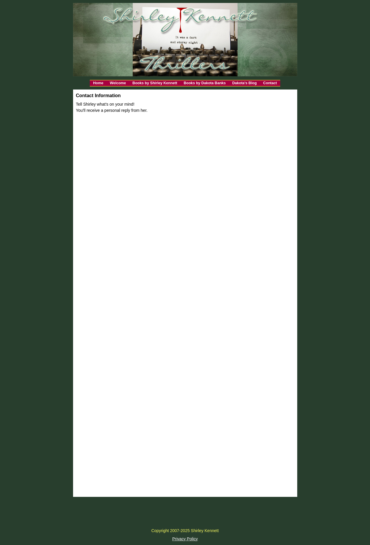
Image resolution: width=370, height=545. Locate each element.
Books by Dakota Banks (205, 83)
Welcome (118, 83)
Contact (270, 83)
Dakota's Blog (244, 83)
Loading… (185, 297)
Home (98, 83)
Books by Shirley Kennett (154, 83)
